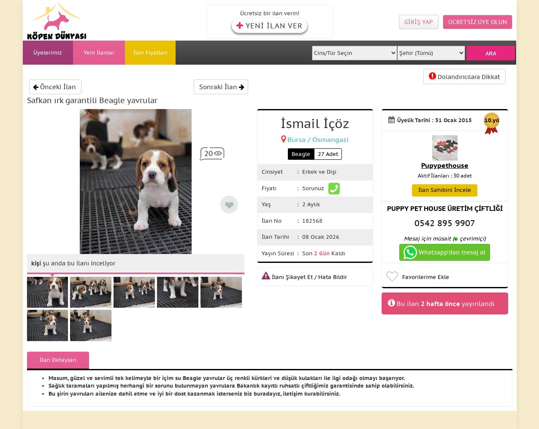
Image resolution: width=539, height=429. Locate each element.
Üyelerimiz (47, 52)
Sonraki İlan (221, 87)
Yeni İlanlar (99, 52)
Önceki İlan (54, 87)
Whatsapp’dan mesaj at (445, 252)
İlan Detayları (58, 359)
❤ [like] (229, 206)
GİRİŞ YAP (418, 22)
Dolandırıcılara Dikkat (464, 76)
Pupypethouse (445, 165)
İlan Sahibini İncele (444, 190)
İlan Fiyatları (150, 52)
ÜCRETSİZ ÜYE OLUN (477, 22)
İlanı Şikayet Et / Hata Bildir (304, 277)
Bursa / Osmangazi (318, 139)
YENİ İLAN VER (269, 25)
